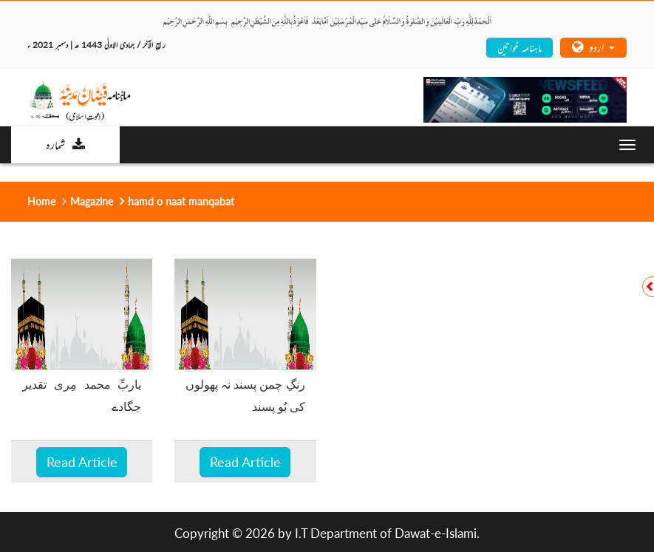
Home (41, 201)
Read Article (82, 462)
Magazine (91, 201)
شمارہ (65, 144)
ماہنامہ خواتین (519, 47)
